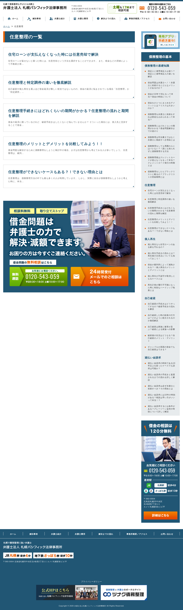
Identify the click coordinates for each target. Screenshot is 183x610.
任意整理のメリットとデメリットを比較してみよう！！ (55, 144)
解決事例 (34, 19)
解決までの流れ (106, 18)
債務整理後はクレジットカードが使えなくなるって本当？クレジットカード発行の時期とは (161, 161)
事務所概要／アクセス (137, 18)
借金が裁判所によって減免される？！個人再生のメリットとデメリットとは (161, 267)
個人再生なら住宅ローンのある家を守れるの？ (161, 245)
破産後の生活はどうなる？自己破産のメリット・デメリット (161, 338)
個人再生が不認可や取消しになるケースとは (161, 277)
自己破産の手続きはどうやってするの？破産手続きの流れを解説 (161, 306)
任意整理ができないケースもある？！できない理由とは (55, 172)
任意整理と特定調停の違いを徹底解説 (39, 83)
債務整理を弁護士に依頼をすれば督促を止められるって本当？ (161, 117)
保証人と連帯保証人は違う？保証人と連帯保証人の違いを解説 (161, 74)
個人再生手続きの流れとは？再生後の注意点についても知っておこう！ (161, 256)
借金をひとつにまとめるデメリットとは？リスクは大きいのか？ (161, 105)
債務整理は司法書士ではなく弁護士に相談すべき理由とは (161, 138)
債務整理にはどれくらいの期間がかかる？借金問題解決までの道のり (161, 128)
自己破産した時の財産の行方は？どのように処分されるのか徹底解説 (161, 318)
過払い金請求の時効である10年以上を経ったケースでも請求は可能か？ (161, 366)
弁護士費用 (81, 18)
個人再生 (150, 239)
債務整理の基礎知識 (157, 65)
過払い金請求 (153, 357)
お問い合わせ (167, 18)
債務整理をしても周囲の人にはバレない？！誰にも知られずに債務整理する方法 (161, 149)
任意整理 (150, 185)
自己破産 (150, 298)
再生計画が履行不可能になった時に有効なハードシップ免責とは (161, 287)
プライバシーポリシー (91, 581)
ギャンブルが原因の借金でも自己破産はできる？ (161, 348)
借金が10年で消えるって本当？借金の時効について (160, 95)
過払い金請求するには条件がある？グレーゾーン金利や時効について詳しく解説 (161, 409)
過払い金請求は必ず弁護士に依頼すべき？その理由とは (161, 387)
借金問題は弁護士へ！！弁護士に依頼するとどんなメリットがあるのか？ (161, 85)
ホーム (13, 18)
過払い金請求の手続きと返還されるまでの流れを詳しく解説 (161, 377)
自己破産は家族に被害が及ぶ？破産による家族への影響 (161, 328)
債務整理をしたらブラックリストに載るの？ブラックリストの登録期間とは (161, 174)
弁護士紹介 (57, 18)
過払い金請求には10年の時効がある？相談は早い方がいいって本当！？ (161, 397)
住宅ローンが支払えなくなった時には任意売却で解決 (53, 54)
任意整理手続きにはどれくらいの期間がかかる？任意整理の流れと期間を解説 (161, 211)
